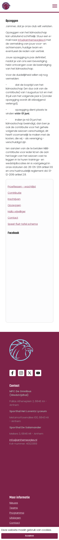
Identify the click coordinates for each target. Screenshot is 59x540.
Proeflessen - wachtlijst (22, 186)
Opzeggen (14, 205)
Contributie (14, 193)
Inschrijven (14, 199)
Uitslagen (15, 518)
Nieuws (13, 503)
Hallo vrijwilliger (16, 211)
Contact (13, 218)
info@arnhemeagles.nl (31, 40)
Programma (16, 513)
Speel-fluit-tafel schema (23, 224)
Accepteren (29, 536)
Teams (13, 508)
